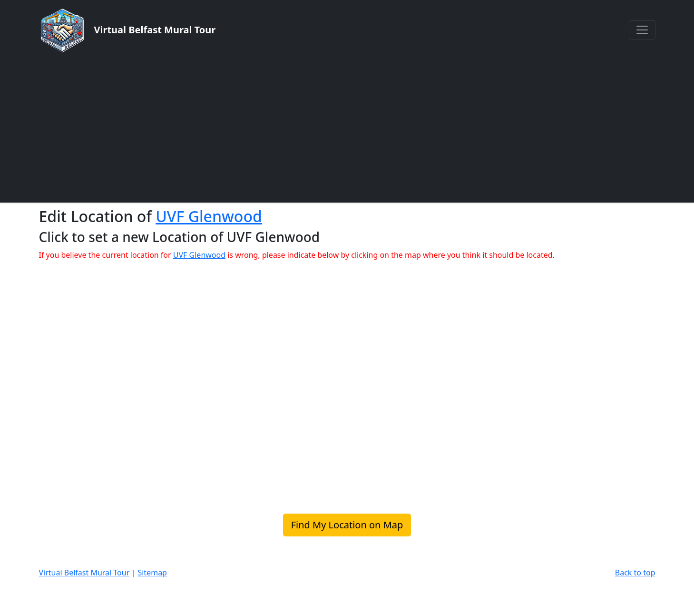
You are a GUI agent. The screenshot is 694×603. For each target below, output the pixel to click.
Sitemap (152, 572)
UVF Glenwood (209, 216)
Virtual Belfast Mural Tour (84, 572)
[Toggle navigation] (642, 29)
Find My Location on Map (347, 524)
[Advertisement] (347, 127)
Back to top (635, 572)
